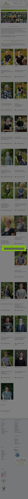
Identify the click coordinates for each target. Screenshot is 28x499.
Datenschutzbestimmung (20, 248)
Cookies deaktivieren (12, 248)
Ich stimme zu (6, 248)
